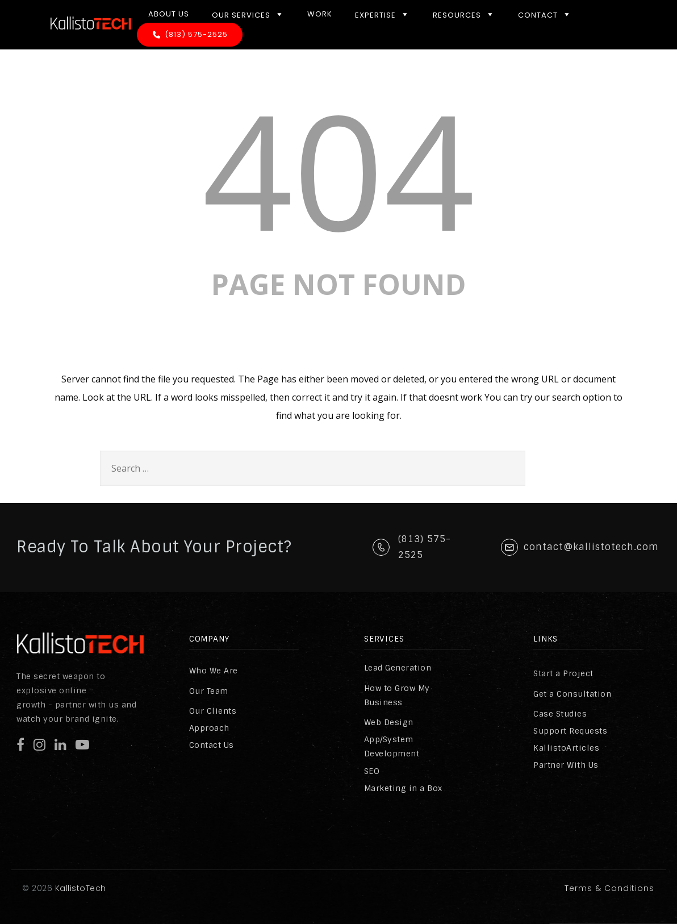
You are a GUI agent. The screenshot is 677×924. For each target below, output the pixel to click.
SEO (372, 771)
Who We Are (213, 670)
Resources (464, 14)
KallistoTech (79, 888)
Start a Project (563, 673)
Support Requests (570, 731)
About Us (168, 14)
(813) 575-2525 (196, 34)
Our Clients (213, 711)
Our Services (248, 14)
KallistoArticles (566, 748)
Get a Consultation (572, 694)
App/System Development (392, 746)
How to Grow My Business (397, 695)
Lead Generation (398, 668)
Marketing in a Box (403, 788)
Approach (209, 728)
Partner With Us (566, 765)
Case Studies (560, 714)
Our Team (208, 691)
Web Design (388, 722)
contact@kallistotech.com (591, 547)
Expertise (382, 14)
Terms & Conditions (609, 888)
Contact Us (211, 745)
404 (338, 169)
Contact (545, 14)
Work (319, 14)
